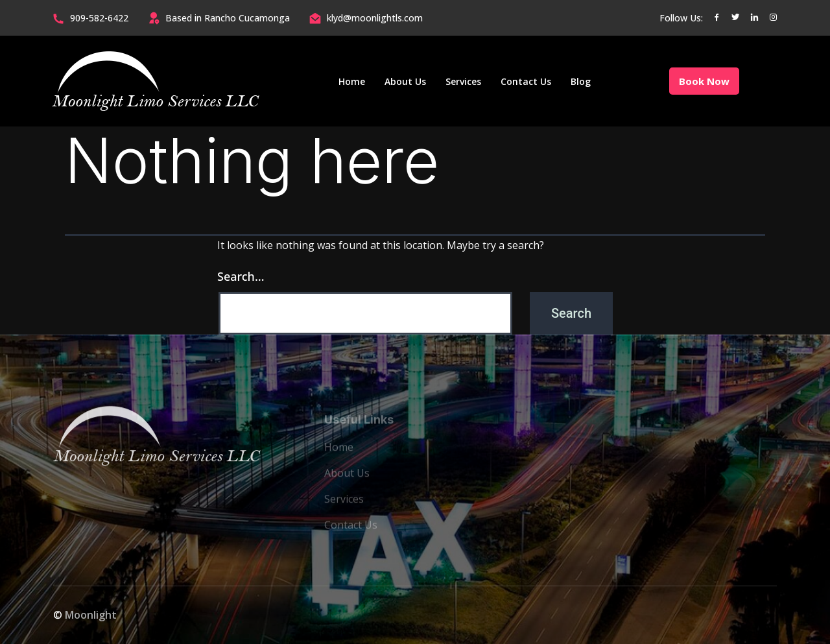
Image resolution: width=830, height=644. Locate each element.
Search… (241, 276)
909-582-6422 (99, 18)
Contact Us (526, 81)
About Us (405, 81)
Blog (581, 81)
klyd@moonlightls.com (375, 18)
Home (351, 81)
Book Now (704, 81)
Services (463, 81)
